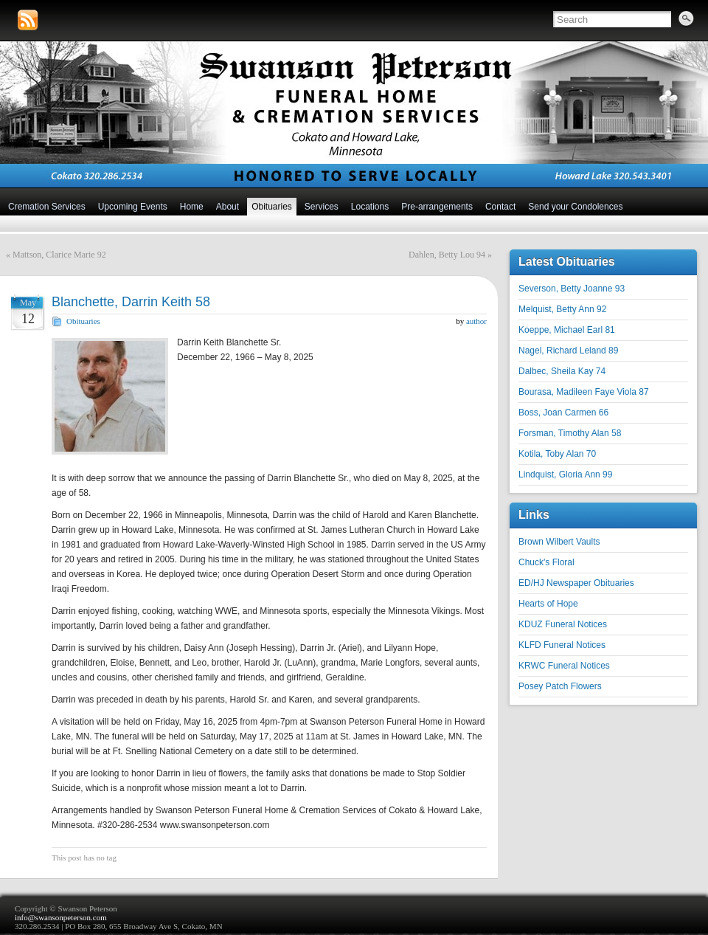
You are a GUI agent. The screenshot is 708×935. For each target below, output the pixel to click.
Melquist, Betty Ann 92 (562, 309)
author (476, 321)
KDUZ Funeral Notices (562, 624)
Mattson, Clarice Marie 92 (59, 254)
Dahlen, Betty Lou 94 (447, 254)
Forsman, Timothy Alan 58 (569, 433)
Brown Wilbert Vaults (559, 541)
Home (192, 206)
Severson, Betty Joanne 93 (571, 288)
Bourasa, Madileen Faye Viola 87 (583, 392)
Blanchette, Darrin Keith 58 (131, 301)
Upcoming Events (132, 206)
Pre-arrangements (437, 206)
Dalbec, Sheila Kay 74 (561, 371)
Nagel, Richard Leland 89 (568, 350)
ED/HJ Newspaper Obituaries (576, 583)
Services (322, 206)
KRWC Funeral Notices (564, 665)
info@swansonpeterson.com (61, 917)
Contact (500, 206)
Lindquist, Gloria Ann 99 (565, 474)
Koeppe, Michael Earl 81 (566, 330)
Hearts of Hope (548, 603)
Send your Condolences (575, 206)
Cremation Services (47, 206)
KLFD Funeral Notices (561, 645)
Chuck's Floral (546, 562)
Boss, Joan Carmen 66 (563, 412)
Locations (370, 206)
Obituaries (271, 206)
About (227, 206)
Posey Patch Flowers (560, 686)
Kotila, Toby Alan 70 (557, 454)
